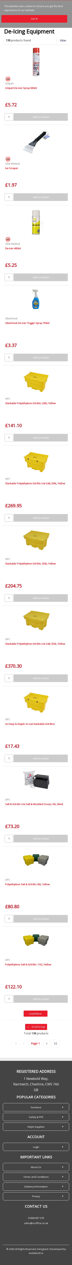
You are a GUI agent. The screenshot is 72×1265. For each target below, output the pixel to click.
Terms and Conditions (36, 1177)
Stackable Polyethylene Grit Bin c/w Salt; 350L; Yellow (35, 643)
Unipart (9, 83)
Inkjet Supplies (36, 1126)
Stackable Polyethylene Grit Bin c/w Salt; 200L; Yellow (35, 483)
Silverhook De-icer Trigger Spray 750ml (27, 323)
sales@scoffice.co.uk (36, 1223)
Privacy (36, 1196)
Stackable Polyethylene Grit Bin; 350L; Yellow (30, 563)
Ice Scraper (11, 168)
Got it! (34, 18)
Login (36, 1147)
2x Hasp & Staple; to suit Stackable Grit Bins (30, 724)
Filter (63, 40)
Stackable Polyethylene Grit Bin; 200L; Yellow (30, 403)
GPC (7, 398)
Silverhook (11, 318)
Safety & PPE (36, 1117)
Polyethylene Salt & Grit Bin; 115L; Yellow (28, 964)
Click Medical (12, 163)
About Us (36, 1167)
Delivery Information (36, 1186)
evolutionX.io (36, 1253)
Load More (35, 1013)
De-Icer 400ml (13, 248)
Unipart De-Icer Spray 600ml (21, 88)
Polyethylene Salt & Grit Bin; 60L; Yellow (27, 884)
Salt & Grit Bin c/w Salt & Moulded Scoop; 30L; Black (34, 804)
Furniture (36, 1107)
